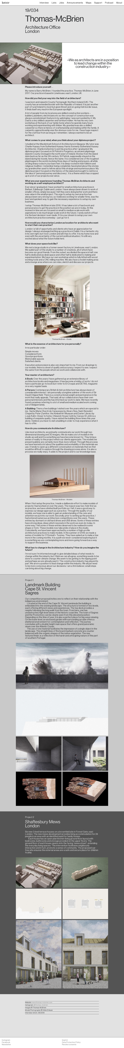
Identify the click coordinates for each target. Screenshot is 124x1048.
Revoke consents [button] (69, 1044)
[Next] (91, 476)
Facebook (6, 1042)
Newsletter (6, 1044)
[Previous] (33, 476)
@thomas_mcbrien (41, 1005)
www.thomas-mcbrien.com (42, 1002)
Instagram (6, 1040)
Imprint (65, 1040)
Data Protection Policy (71, 1042)
